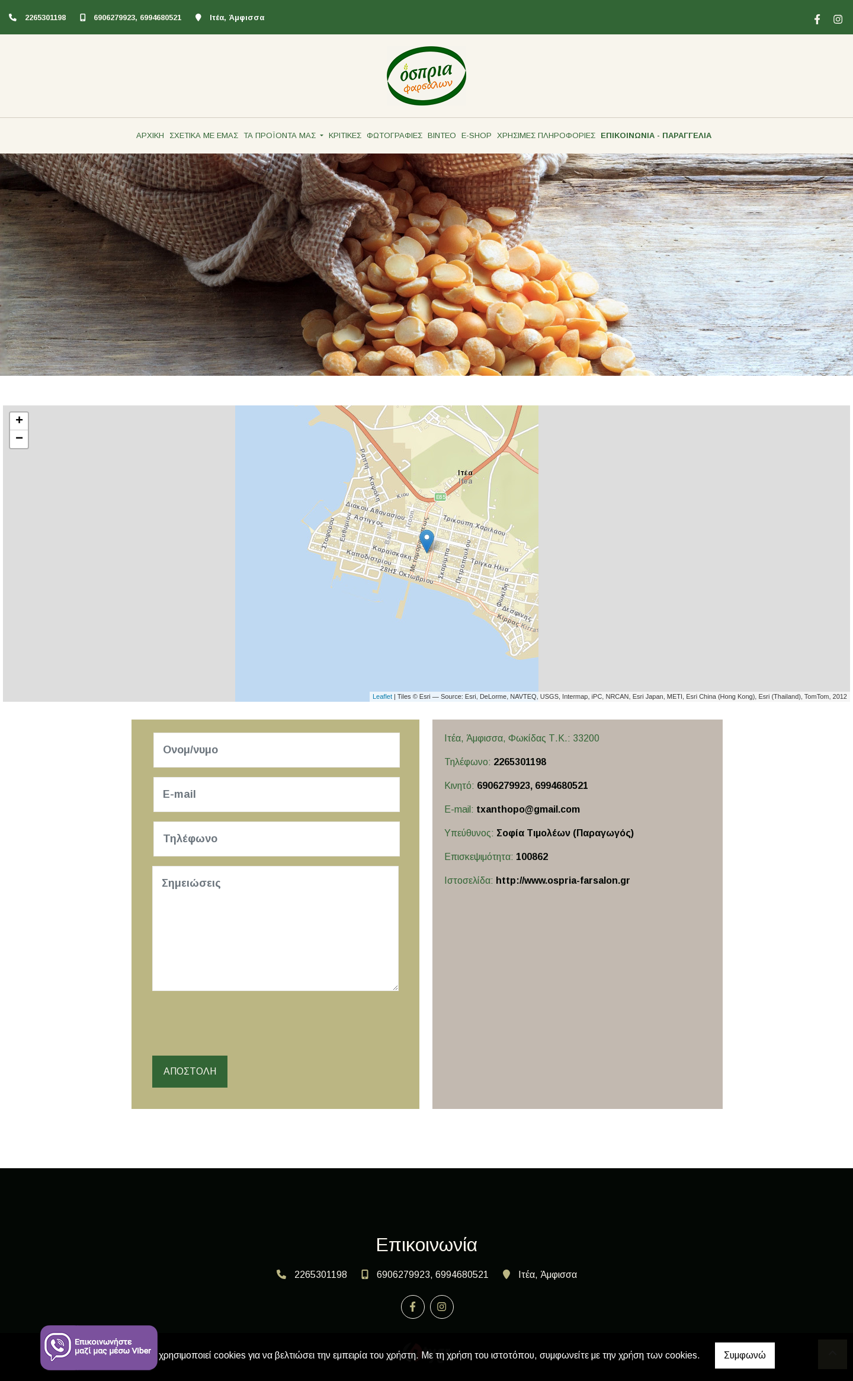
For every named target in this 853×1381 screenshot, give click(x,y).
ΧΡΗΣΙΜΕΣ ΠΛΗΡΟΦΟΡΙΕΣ (546, 135)
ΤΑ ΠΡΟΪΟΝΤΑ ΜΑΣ (280, 135)
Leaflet (382, 696)
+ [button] (19, 421)
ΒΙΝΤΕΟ (442, 135)
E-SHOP (476, 135)
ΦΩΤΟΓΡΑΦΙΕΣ (394, 135)
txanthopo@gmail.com (528, 809)
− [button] (19, 439)
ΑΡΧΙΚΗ (150, 135)
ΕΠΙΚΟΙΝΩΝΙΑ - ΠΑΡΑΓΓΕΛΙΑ (656, 135)
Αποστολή (189, 1071)
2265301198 (45, 17)
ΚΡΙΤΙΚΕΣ (345, 135)
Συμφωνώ (745, 1355)
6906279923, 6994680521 (137, 17)
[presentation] (245, 1023)
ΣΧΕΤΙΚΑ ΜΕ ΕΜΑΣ (203, 135)
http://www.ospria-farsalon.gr (563, 880)
